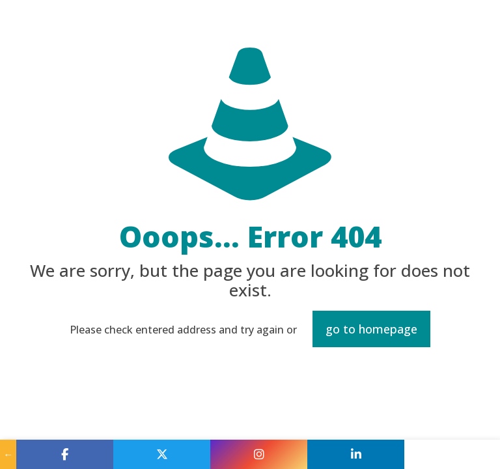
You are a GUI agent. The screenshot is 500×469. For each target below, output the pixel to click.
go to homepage (371, 329)
